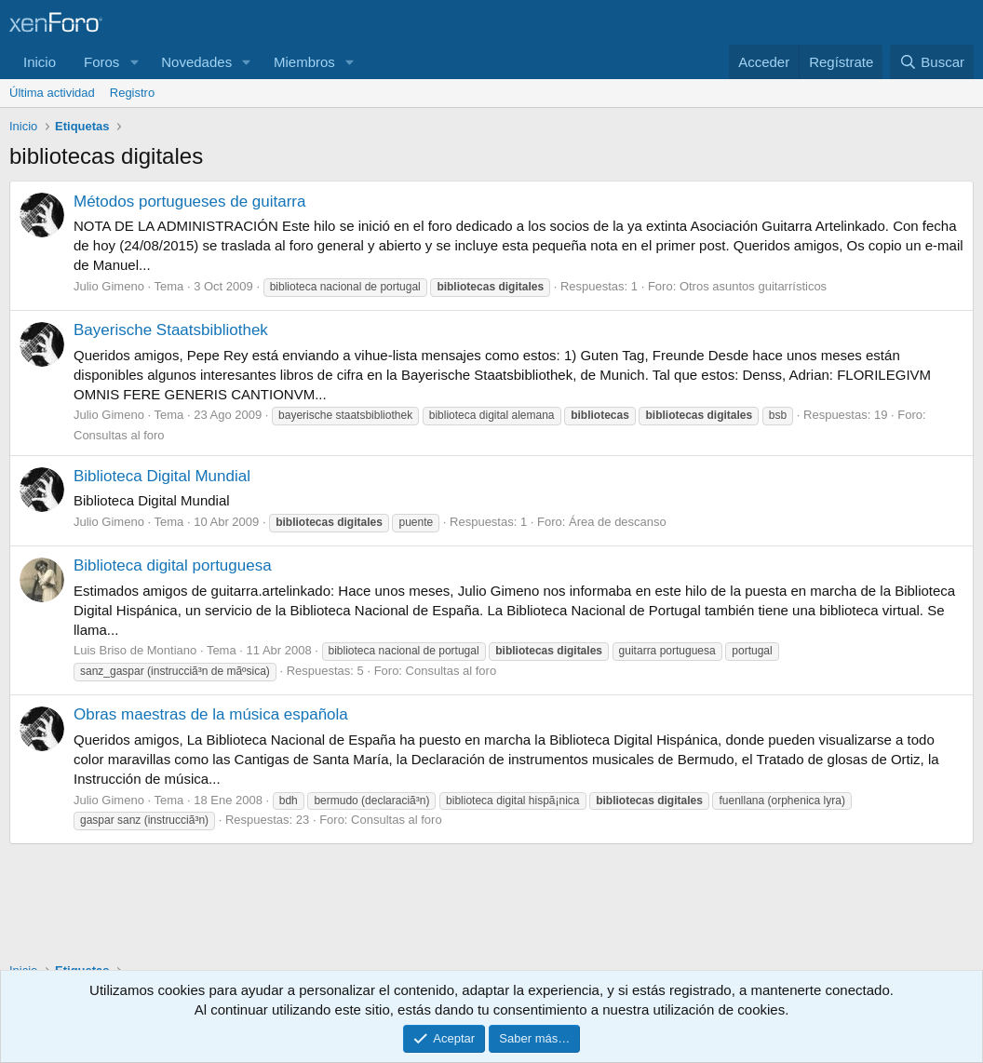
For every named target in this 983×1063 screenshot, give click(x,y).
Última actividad (52, 93)
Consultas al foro (119, 435)
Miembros (304, 62)
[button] (134, 62)
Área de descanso (618, 522)
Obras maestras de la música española (211, 714)
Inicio (39, 62)
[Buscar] (932, 62)
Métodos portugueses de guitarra (190, 201)
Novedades (196, 62)
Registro (132, 93)
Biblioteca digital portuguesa (173, 565)
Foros (101, 62)
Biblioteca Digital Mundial (162, 476)
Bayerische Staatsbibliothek (171, 330)
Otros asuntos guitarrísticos (753, 286)
